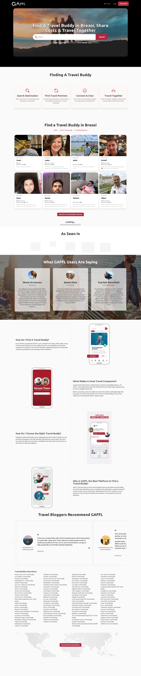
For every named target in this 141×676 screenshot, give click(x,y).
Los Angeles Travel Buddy (23, 576)
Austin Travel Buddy (21, 605)
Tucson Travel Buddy (107, 578)
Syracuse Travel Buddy (108, 609)
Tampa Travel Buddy (21, 621)
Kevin (18, 198)
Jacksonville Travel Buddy (51, 595)
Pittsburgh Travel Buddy (50, 601)
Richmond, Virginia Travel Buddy (81, 605)
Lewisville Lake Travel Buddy (80, 607)
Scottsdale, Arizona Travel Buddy (82, 619)
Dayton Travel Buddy (107, 613)
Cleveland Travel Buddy (108, 576)
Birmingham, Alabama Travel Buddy (25, 619)
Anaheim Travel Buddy (50, 621)
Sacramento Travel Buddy (51, 587)
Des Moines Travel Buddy (80, 580)
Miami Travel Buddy (78, 601)
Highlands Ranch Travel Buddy (81, 589)
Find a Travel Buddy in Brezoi (71, 125)
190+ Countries (60, 43)
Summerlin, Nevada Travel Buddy (111, 607)
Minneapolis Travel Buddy (80, 578)
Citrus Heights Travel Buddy (80, 591)
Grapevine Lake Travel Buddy (109, 617)
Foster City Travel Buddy (108, 611)
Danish (47, 198)
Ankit (75, 160)
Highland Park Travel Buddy (51, 611)
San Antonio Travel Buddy (51, 580)
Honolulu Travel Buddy (50, 609)
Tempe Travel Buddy (107, 595)
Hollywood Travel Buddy (50, 619)
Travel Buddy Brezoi (81, 130)
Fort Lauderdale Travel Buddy (52, 615)
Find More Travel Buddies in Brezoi (70, 214)
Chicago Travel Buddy (21, 578)
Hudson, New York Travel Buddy (24, 574)
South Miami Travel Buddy (51, 591)
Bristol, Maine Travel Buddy (109, 619)
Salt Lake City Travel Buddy (80, 587)
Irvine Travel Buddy (49, 607)
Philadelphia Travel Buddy (51, 583)
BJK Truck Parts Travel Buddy (109, 599)
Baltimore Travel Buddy (50, 597)
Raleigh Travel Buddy (78, 597)
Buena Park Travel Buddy (79, 583)
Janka (47, 160)
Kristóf (104, 160)
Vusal (18, 160)
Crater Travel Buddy (107, 603)
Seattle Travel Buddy (21, 583)
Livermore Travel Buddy (50, 589)
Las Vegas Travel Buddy (79, 585)
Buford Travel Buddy (78, 576)
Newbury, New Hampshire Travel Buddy (27, 611)
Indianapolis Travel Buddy (22, 624)
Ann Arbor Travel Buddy (108, 574)
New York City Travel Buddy (23, 593)
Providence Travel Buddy (51, 603)
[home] (18, 3)
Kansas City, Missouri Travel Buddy (53, 578)
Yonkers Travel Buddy (21, 626)
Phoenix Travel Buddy (21, 609)
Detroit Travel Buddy (107, 583)
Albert (103, 198)
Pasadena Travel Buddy (108, 593)
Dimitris (76, 198)
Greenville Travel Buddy (79, 611)
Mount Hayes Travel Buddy (51, 605)
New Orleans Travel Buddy (80, 609)
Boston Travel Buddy (21, 607)
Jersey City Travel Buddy (22, 591)
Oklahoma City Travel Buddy (109, 624)
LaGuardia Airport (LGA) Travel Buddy (54, 613)
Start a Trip (107, 3)
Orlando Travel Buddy (50, 576)
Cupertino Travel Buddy (50, 593)
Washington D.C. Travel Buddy (24, 580)
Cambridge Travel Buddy (79, 595)
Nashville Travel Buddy (50, 617)
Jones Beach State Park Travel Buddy (83, 599)
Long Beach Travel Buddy (108, 591)
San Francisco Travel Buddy (23, 597)
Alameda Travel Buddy (79, 574)
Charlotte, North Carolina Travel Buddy (55, 585)
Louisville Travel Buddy (108, 597)
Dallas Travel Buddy (21, 603)
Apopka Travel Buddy (78, 621)
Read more (40, 551)
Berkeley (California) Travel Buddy (82, 593)
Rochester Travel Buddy (108, 585)
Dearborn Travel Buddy (108, 580)
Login (115, 3)
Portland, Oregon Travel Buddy (24, 617)
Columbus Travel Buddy (50, 574)
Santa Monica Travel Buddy (109, 615)
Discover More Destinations (70, 645)
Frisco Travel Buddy (107, 605)
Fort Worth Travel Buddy (108, 601)
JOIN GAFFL (123, 3)
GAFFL (55, 130)
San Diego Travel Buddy (22, 615)
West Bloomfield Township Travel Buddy (84, 603)
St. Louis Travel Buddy (50, 599)
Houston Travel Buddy (21, 613)
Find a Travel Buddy (66, 130)
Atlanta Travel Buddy (21, 587)
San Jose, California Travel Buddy (25, 585)
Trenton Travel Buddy (21, 595)
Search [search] (102, 37)
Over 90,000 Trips (84, 43)
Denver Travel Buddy (21, 589)
